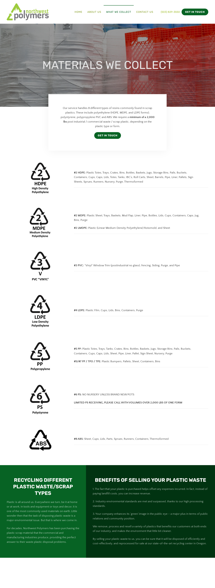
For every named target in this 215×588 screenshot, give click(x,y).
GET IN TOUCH (195, 11)
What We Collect (118, 11)
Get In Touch (107, 135)
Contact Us (144, 11)
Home (78, 11)
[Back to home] (28, 11)
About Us (94, 11)
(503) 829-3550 (170, 11)
